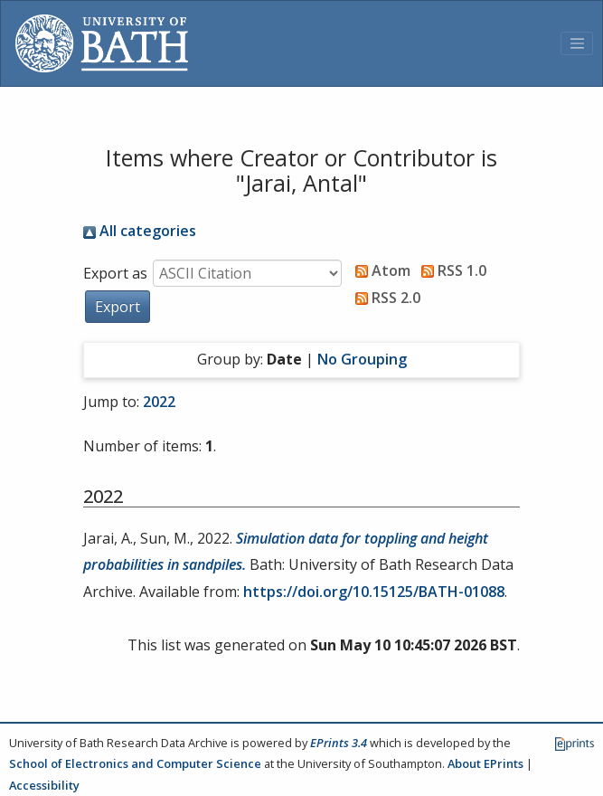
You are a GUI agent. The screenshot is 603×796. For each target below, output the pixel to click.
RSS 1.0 (450, 270)
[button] (117, 306)
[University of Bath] (102, 43)
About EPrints (485, 763)
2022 (159, 402)
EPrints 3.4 (338, 742)
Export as (115, 273)
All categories (139, 231)
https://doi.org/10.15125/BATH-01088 (373, 592)
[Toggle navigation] (577, 43)
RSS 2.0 (384, 298)
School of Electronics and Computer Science (135, 763)
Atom (379, 270)
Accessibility (44, 785)
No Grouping (362, 359)
